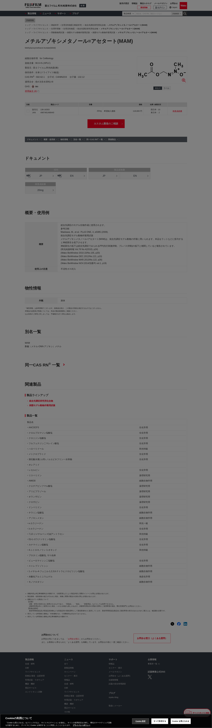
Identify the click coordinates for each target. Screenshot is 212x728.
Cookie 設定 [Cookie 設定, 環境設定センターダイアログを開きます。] (140, 721)
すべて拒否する (160, 721)
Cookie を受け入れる (180, 721)
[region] (106, 721)
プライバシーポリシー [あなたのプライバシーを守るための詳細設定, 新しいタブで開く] (81, 725)
